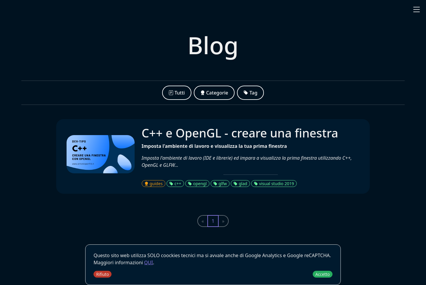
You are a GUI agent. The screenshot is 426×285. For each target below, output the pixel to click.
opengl (197, 183)
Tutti (177, 92)
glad (240, 183)
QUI (148, 262)
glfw (220, 183)
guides (153, 183)
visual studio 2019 (274, 183)
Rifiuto (102, 274)
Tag (250, 92)
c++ (175, 183)
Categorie (214, 92)
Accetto (322, 274)
